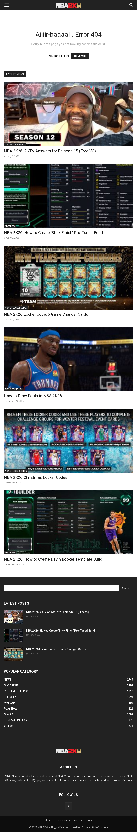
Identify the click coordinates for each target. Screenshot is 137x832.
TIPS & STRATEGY (13, 389)
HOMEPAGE (80, 56)
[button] (6, 5)
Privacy (78, 820)
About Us (50, 820)
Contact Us (64, 820)
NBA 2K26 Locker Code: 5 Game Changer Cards (46, 314)
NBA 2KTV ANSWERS (15, 144)
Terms (88, 820)
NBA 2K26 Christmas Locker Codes (35, 477)
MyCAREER (10, 226)
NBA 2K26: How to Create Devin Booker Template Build (53, 559)
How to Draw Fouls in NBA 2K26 (33, 396)
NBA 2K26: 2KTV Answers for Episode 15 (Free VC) (50, 151)
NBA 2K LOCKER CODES (16, 307)
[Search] (131, 5)
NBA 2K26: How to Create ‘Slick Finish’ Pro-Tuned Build (53, 232)
